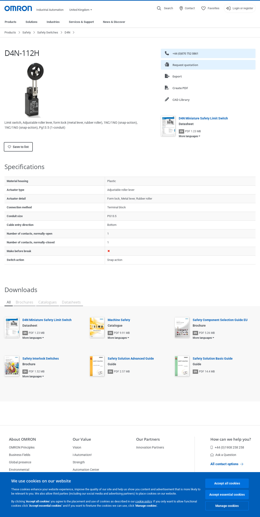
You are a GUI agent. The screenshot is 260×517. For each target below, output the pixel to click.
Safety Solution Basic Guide (213, 358)
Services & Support (81, 22)
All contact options (226, 464)
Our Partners (148, 439)
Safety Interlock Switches (40, 358)
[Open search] (165, 8)
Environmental (19, 469)
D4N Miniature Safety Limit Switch (203, 118)
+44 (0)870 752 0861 (181, 53)
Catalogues (47, 302)
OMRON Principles (22, 447)
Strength (79, 462)
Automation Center (86, 469)
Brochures (24, 302)
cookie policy (143, 501)
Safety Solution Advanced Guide (131, 358)
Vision (77, 447)
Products (10, 22)
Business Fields (19, 455)
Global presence (20, 462)
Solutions (31, 22)
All (9, 302)
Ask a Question (223, 455)
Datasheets (71, 302)
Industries (53, 22)
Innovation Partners (150, 447)
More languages (188, 136)
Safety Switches (47, 32)
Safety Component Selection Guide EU (220, 320)
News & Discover (114, 22)
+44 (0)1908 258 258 (227, 447)
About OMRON (22, 439)
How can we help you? (230, 439)
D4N (67, 32)
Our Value (82, 439)
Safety (26, 32)
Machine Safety (119, 320)
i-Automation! (82, 455)
